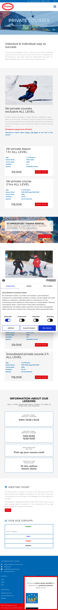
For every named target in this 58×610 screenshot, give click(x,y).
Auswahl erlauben (29, 328)
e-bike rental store (6, 593)
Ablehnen (11, 328)
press (2, 584)
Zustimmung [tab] (10, 286)
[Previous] (7, 90)
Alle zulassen (47, 328)
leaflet (2, 582)
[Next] (51, 90)
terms (2, 579)
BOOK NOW (41, 172)
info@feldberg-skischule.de (11, 569)
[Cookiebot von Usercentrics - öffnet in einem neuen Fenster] (47, 280)
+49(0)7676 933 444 (8, 571)
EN (55, 1)
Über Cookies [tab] (47, 286)
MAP (8, 510)
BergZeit (3, 598)
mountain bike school (7, 595)
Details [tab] (29, 286)
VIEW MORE (45, 236)
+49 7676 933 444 (35, 1)
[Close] (55, 578)
